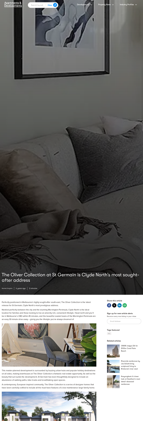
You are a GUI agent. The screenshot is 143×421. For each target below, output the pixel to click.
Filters (49, 5)
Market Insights (8, 288)
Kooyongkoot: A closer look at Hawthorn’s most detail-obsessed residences (130, 379)
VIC (109, 333)
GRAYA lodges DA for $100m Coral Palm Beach (129, 348)
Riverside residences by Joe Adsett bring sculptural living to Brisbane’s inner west (130, 364)
